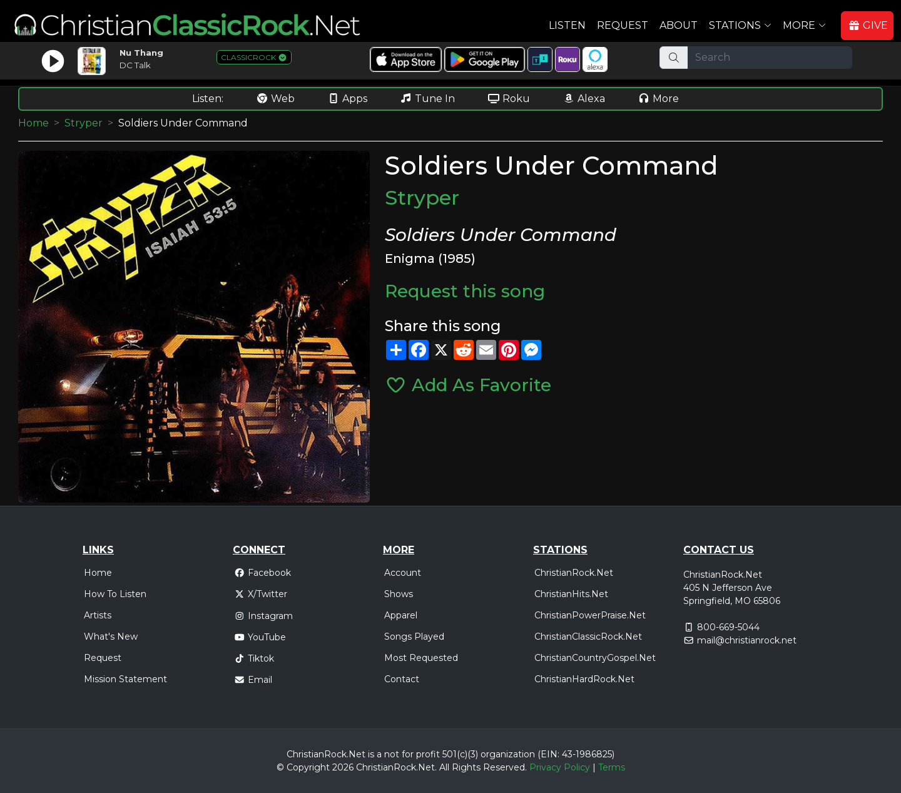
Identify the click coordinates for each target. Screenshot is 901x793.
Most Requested (421, 657)
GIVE (868, 25)
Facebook (262, 572)
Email (253, 679)
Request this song (465, 291)
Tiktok (254, 658)
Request (622, 25)
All (444, 767)
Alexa (583, 99)
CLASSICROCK (254, 57)
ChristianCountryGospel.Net (595, 657)
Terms (611, 767)
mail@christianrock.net (747, 640)
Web (275, 99)
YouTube (260, 637)
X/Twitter (260, 594)
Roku (508, 99)
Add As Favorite (468, 385)
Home (33, 123)
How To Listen (115, 594)
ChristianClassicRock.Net (588, 636)
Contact (401, 679)
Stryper (83, 123)
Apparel (400, 615)
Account (402, 572)
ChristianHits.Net (571, 594)
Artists (97, 615)
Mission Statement (125, 679)
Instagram (263, 615)
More (658, 99)
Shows (398, 594)
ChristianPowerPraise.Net (590, 615)
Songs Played (414, 636)
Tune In (427, 99)
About (678, 25)
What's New (111, 636)
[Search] (770, 57)
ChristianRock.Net (573, 572)
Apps (347, 99)
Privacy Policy (559, 767)
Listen (567, 25)
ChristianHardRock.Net (584, 679)
